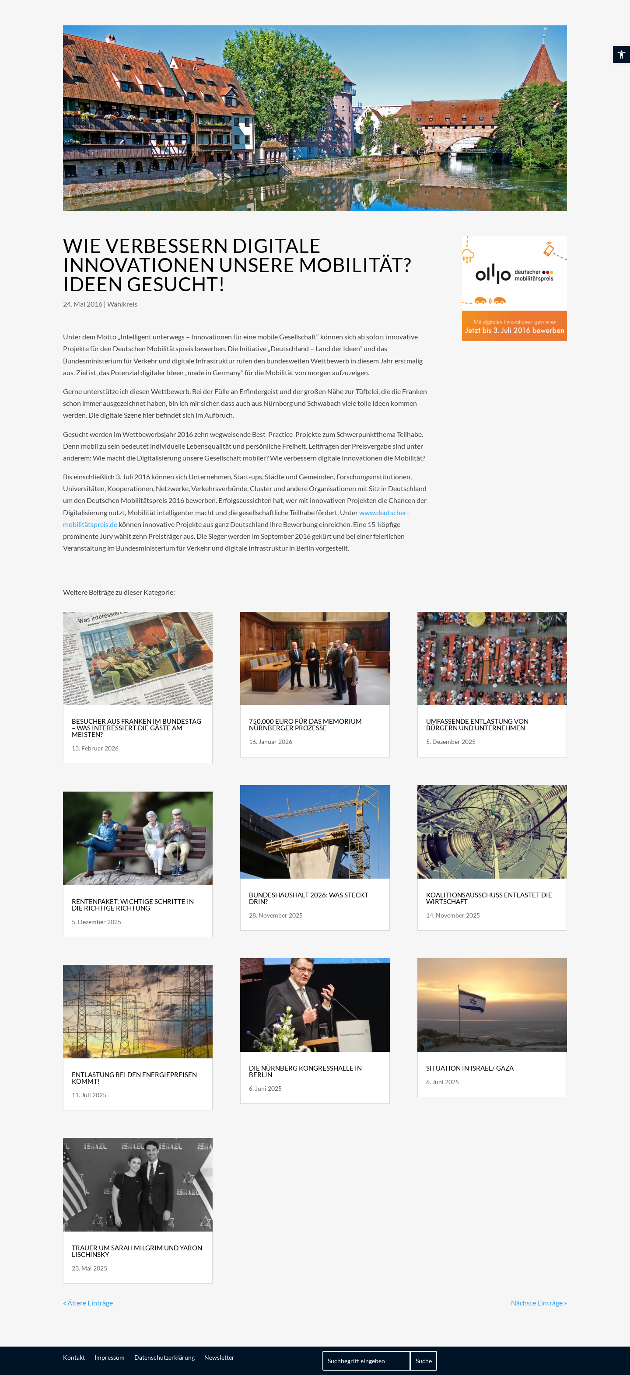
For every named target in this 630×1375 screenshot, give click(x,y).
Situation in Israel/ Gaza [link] (470, 1068)
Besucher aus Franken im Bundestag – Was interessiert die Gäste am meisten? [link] (136, 727)
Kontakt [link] (74, 1357)
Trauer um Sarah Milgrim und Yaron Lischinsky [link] (137, 1251)
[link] (621, 54)
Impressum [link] (109, 1357)
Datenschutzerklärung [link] (164, 1357)
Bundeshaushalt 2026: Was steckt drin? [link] (308, 898)
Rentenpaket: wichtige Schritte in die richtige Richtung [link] (133, 904)
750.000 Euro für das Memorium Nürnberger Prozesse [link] (305, 724)
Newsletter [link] (219, 1357)
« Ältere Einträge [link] (88, 1302)
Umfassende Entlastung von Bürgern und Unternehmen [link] (477, 724)
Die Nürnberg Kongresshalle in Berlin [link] (305, 1071)
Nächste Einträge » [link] (539, 1302)
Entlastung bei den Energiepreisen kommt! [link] (134, 1078)
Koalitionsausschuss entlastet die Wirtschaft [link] (489, 898)
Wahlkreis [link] (122, 304)
